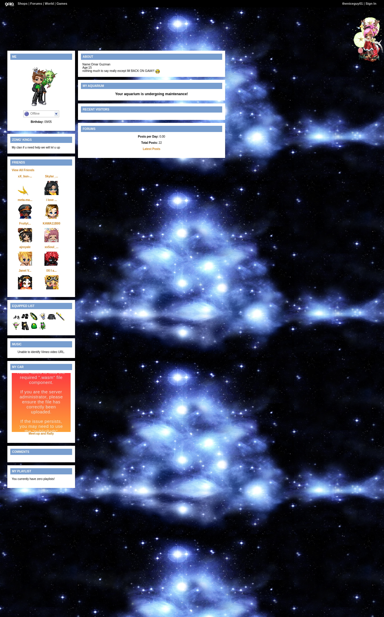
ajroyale (25, 247)
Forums (36, 3)
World (49, 3)
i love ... (51, 200)
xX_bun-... (25, 176)
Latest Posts (151, 149)
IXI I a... (51, 270)
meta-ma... (25, 200)
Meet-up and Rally (41, 433)
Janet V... (25, 270)
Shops (23, 3)
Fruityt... (25, 223)
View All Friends (23, 170)
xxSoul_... (52, 247)
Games (61, 3)
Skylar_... (51, 176)
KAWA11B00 (51, 223)
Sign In (370, 3)
